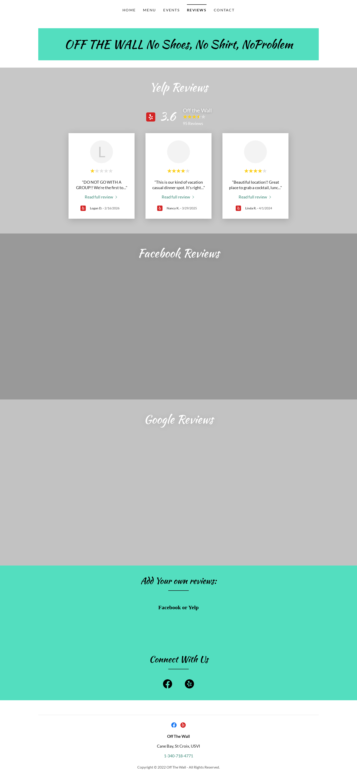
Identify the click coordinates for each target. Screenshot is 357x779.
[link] (178, 46)
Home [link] (129, 10)
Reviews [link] (197, 10)
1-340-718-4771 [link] (178, 655)
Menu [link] (149, 10)
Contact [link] (224, 10)
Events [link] (171, 10)
